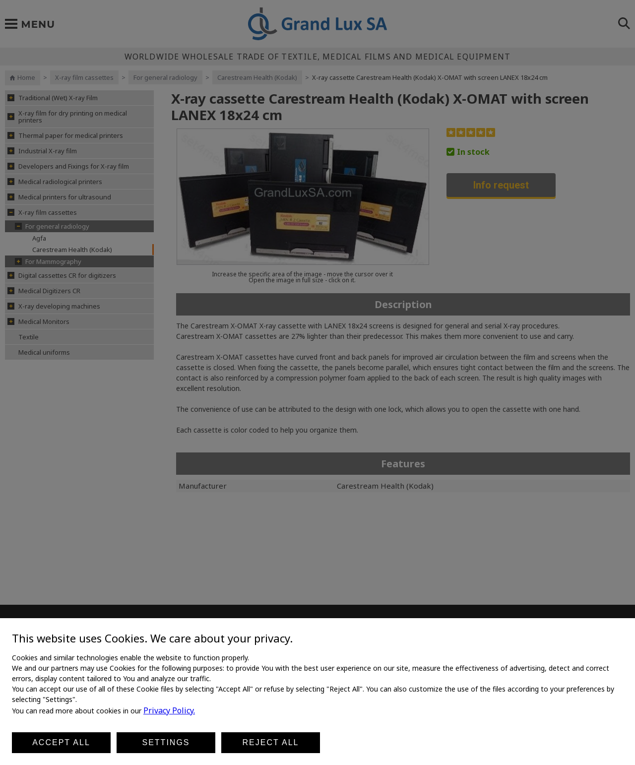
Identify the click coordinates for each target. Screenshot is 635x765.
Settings (166, 742)
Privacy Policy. (169, 710)
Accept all (61, 742)
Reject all (271, 742)
